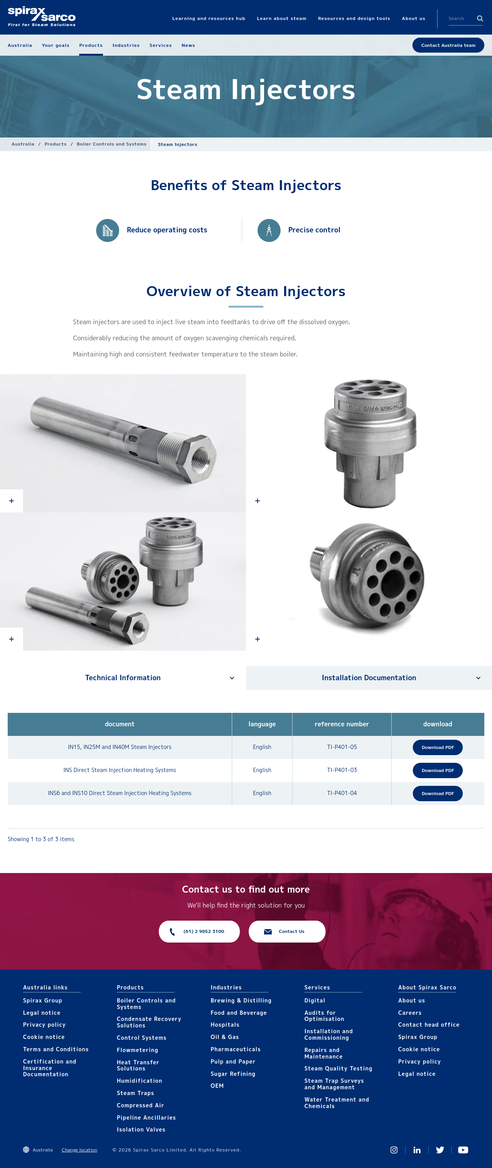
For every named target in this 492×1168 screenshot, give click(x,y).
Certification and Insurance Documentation (49, 1068)
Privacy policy (44, 1024)
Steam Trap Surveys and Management (334, 1084)
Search (480, 18)
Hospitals (225, 1024)
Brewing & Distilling (241, 1000)
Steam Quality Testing (338, 1068)
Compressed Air (141, 1105)
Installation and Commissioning (328, 1034)
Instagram (394, 1149)
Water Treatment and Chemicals (336, 1103)
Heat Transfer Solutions (138, 1065)
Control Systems (142, 1037)
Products (55, 144)
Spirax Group (42, 1000)
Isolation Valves (141, 1129)
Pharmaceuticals (236, 1049)
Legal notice (42, 1012)
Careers (410, 1012)
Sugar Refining (233, 1073)
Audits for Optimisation (324, 1016)
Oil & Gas (225, 1036)
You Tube (463, 1149)
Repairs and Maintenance (323, 1053)
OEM (217, 1085)
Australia (23, 144)
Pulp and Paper (233, 1061)
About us (411, 1000)
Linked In (417, 1149)
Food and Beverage (239, 1012)
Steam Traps (135, 1093)
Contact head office (429, 1024)
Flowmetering (137, 1050)
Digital (315, 1000)
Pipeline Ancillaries (146, 1117)
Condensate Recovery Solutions (149, 1022)
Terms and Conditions (56, 1049)
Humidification (139, 1080)
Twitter (440, 1149)
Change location (79, 1149)
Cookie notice (44, 1036)
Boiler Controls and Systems (111, 144)
